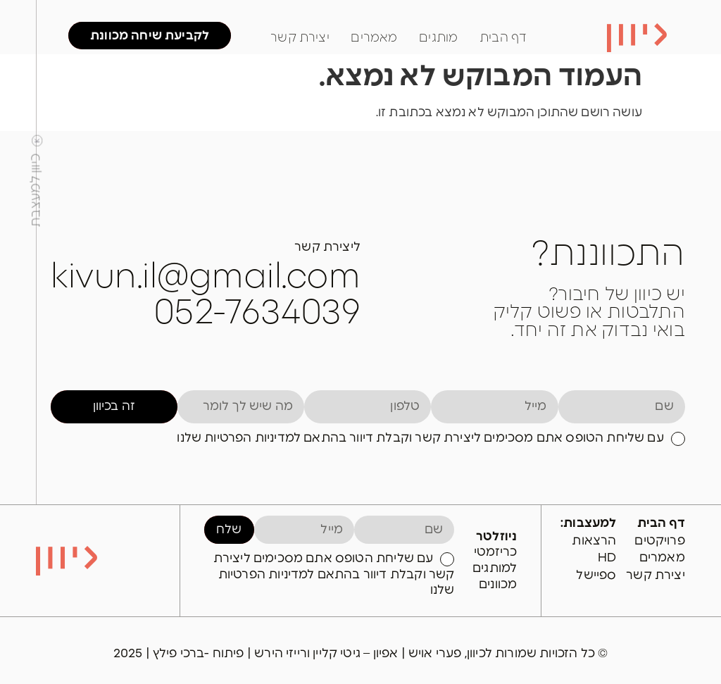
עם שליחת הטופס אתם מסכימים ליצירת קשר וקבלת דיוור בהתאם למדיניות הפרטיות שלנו (420, 438)
